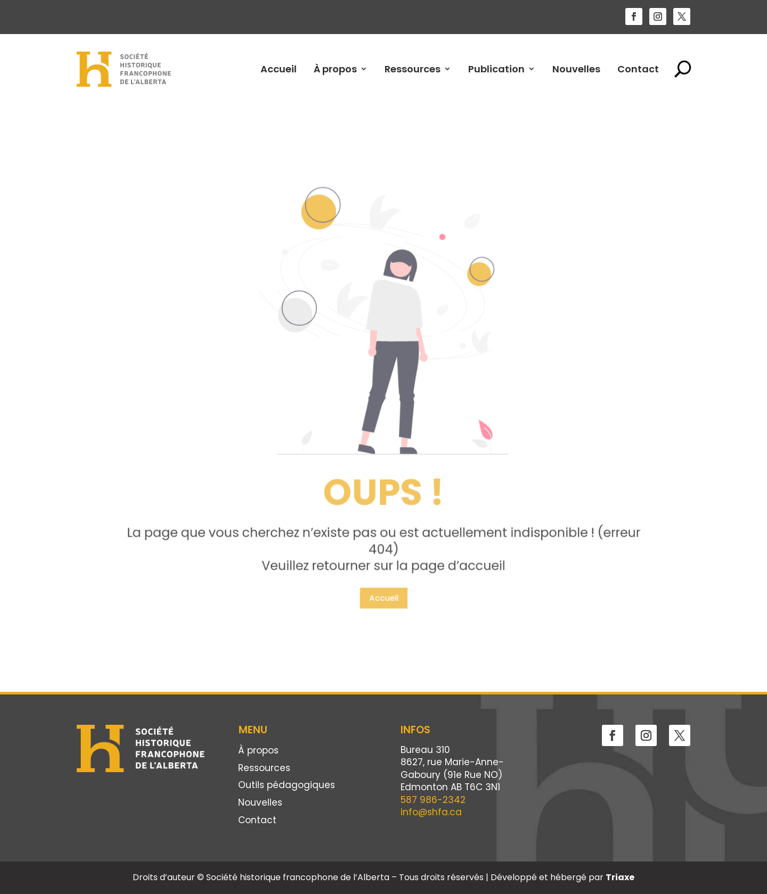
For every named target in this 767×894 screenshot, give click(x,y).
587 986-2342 (433, 799)
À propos (335, 69)
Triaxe (620, 877)
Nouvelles (576, 69)
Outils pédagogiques (286, 785)
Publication (496, 69)
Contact (638, 69)
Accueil (278, 69)
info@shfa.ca (431, 812)
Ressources (412, 69)
